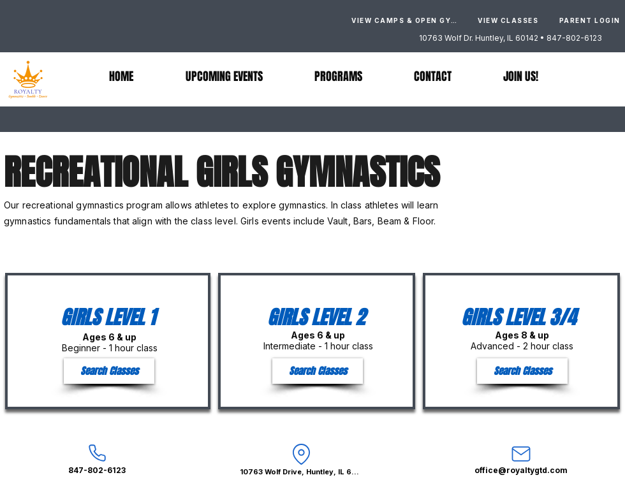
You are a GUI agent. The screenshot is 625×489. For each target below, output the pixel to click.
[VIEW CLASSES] (508, 20)
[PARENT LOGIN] (589, 20)
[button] (338, 77)
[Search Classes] (109, 371)
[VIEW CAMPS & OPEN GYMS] (406, 20)
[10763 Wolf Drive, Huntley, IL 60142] (301, 458)
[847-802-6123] (96, 458)
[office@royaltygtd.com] (521, 458)
